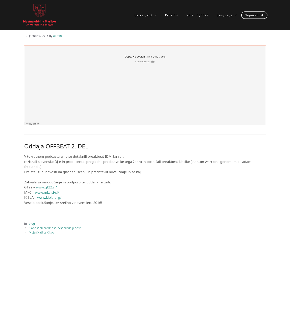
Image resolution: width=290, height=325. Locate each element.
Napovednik (254, 15)
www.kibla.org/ (49, 197)
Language (229, 15)
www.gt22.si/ (46, 187)
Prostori (171, 15)
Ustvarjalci (148, 15)
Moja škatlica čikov (41, 232)
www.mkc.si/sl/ (47, 192)
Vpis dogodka (198, 15)
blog (32, 223)
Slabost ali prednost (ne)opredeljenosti (55, 228)
